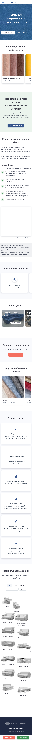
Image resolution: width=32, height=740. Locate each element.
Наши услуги (8, 32)
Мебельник (11, 2)
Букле (6, 400)
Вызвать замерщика (16, 722)
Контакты (8, 730)
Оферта (25, 730)
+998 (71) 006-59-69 (16, 715)
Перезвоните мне (15, 355)
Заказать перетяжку (15, 125)
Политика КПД (16, 730)
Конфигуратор (23, 32)
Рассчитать (9, 737)
